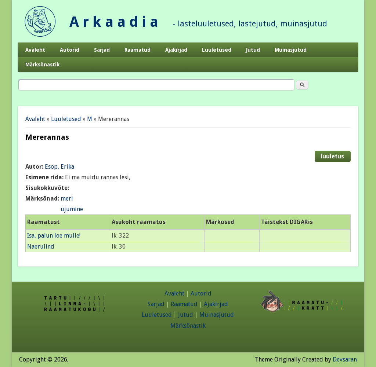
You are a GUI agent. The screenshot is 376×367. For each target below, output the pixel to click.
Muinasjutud (291, 50)
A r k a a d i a (113, 21)
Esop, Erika (59, 166)
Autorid (69, 50)
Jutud (253, 50)
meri (67, 198)
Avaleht (35, 50)
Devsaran (345, 359)
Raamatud (137, 50)
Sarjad (102, 50)
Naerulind (40, 246)
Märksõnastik (42, 64)
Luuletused (216, 50)
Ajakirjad (176, 50)
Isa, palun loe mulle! (53, 235)
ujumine (72, 209)
